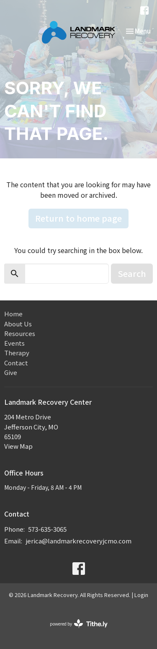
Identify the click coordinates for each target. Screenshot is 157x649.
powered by (79, 624)
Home (13, 313)
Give (10, 372)
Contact (16, 362)
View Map (18, 446)
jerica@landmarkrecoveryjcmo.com (78, 540)
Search (132, 273)
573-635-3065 (47, 529)
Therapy (16, 352)
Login (141, 595)
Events (14, 343)
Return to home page (78, 218)
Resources (19, 333)
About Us (18, 323)
